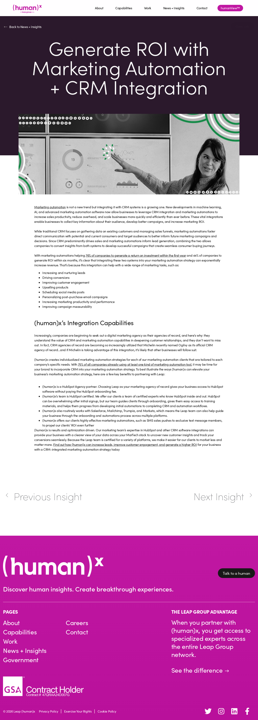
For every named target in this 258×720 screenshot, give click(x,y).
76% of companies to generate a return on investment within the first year (136, 255)
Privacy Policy (48, 711)
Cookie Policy (107, 711)
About (99, 8)
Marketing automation (50, 207)
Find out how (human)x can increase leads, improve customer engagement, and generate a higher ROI (125, 444)
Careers (77, 622)
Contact (202, 8)
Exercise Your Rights (78, 711)
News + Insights (173, 8)
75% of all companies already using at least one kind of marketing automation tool (134, 364)
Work (147, 8)
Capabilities (123, 8)
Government (21, 659)
